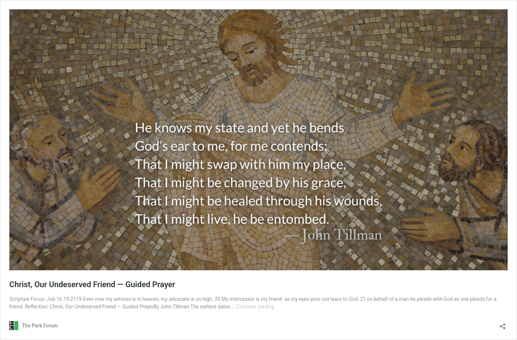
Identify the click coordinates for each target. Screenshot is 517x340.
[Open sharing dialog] (503, 324)
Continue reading (255, 306)
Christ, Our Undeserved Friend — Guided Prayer (92, 284)
